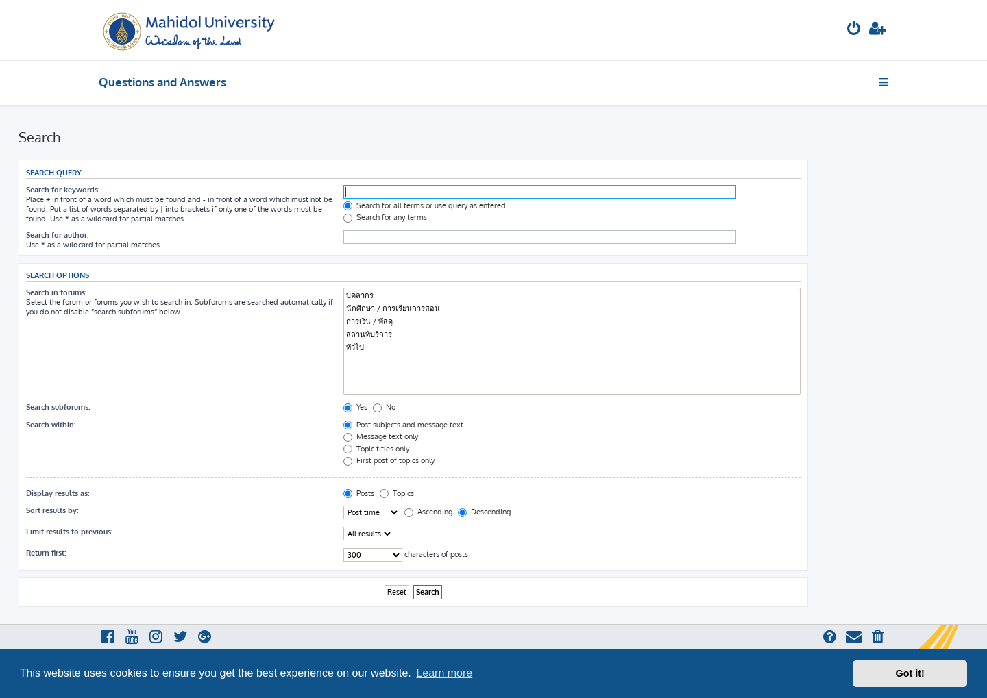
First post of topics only (389, 460)
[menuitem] (854, 30)
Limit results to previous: (69, 531)
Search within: (50, 424)
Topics (397, 493)
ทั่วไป (572, 347)
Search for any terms (385, 217)
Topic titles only (376, 448)
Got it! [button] (910, 673)
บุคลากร (572, 295)
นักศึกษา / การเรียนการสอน (572, 308)
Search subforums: (58, 407)
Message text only (380, 436)
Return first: (46, 553)
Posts (358, 493)
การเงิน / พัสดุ (572, 321)
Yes (355, 407)
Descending (484, 511)
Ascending (428, 511)
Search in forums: (56, 292)
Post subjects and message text (403, 424)
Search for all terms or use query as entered (424, 205)
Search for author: (57, 235)
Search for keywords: (62, 190)
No (384, 407)
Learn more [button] (444, 673)
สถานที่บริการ (572, 334)
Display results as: (57, 493)
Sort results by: (52, 510)
